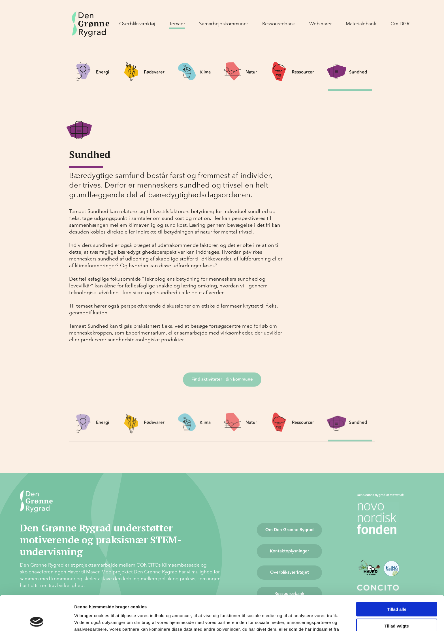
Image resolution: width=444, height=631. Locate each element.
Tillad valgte (397, 591)
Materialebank (361, 24)
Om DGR (399, 24)
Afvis (397, 607)
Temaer (177, 24)
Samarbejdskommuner (223, 24)
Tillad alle (396, 574)
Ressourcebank (278, 24)
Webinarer (320, 24)
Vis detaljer (294, 619)
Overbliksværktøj (137, 24)
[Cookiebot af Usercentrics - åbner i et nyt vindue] (36, 620)
